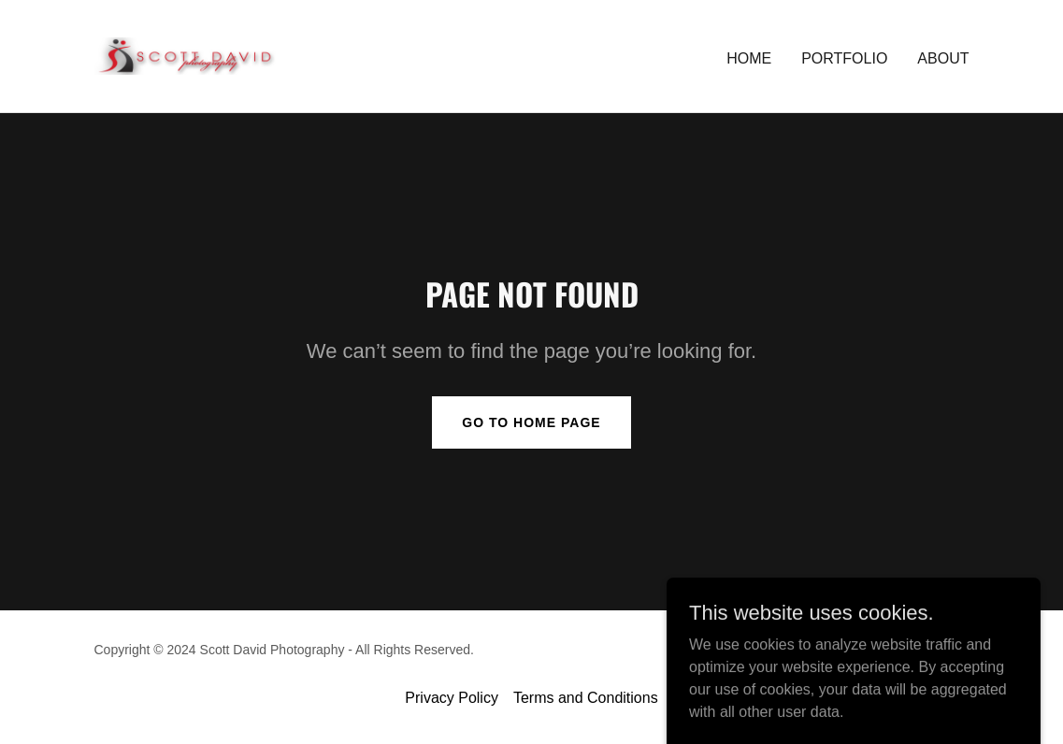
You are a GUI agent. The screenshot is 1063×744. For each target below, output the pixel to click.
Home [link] (748, 58)
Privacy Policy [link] (451, 698)
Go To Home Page (531, 422)
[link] (247, 55)
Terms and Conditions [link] (585, 698)
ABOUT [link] (943, 58)
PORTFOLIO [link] (844, 58)
